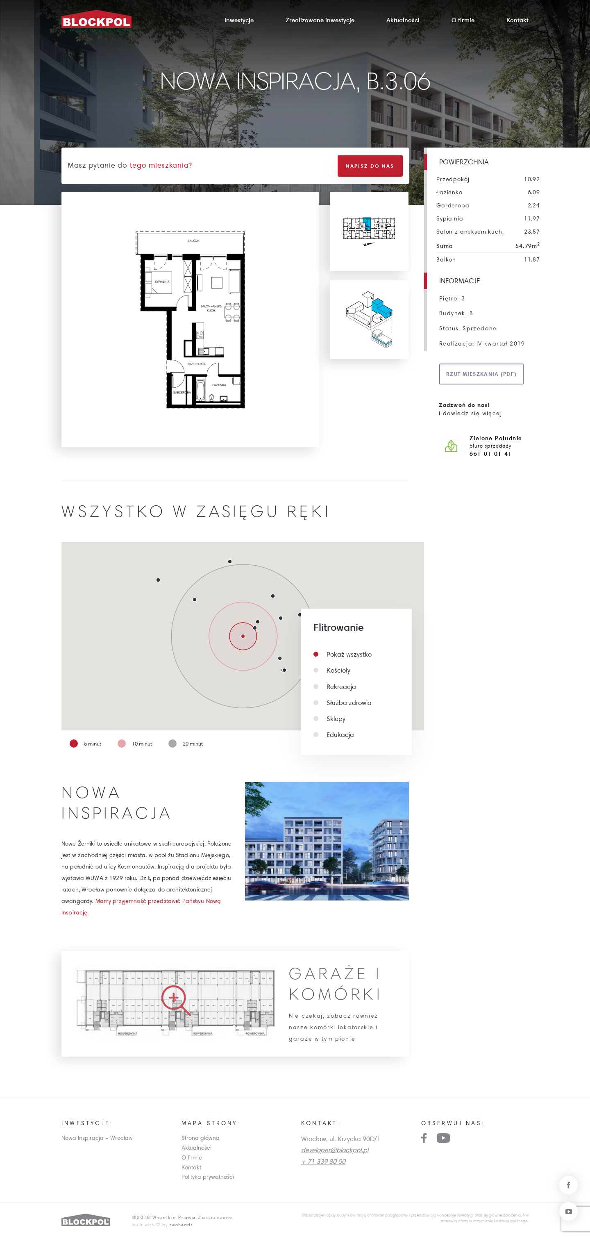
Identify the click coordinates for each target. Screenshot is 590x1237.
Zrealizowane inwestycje (320, 20)
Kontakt (517, 20)
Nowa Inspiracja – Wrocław (97, 1137)
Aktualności (403, 20)
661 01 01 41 (491, 454)
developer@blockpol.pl (334, 1149)
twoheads (181, 1224)
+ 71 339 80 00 (323, 1160)
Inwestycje (239, 20)
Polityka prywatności (208, 1176)
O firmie (463, 20)
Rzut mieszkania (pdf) (481, 374)
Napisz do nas (370, 165)
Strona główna (201, 1137)
